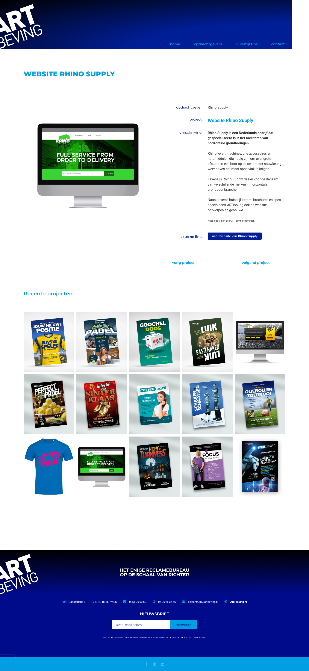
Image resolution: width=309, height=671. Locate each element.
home (192, 44)
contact (295, 44)
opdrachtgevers (225, 44)
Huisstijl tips (264, 44)
